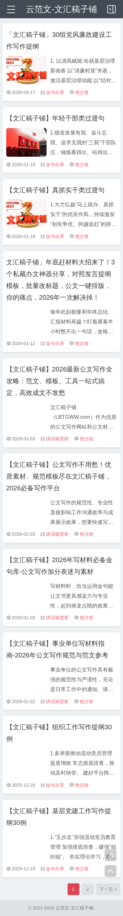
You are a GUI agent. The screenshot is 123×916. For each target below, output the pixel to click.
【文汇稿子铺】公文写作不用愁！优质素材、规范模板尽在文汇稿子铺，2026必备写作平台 (58, 476)
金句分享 (55, 92)
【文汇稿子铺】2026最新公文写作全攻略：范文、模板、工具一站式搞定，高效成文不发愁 (59, 381)
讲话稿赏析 (57, 438)
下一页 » (108, 889)
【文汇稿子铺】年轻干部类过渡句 (55, 118)
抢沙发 (82, 92)
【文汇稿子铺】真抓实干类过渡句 (55, 190)
